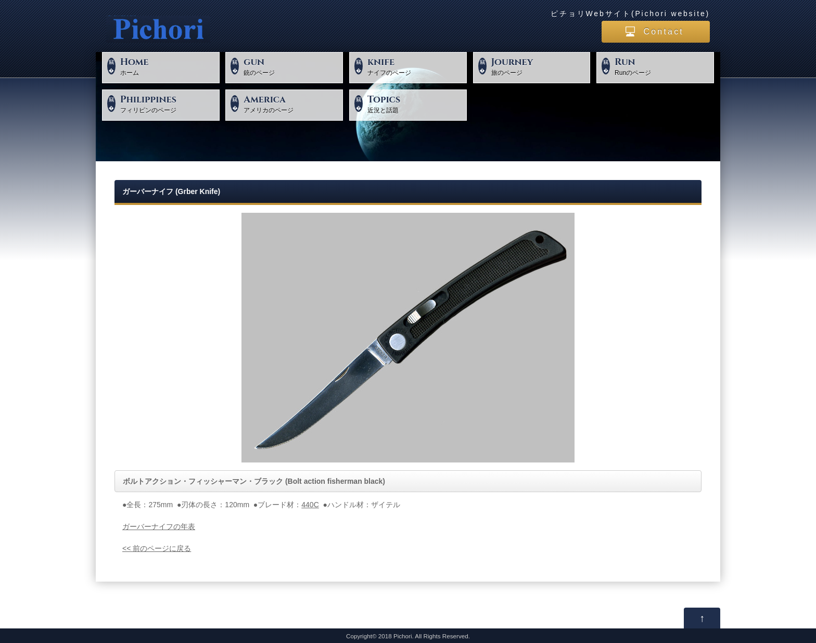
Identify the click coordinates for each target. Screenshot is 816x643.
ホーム (168, 66)
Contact (663, 31)
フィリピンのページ (168, 103)
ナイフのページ (415, 66)
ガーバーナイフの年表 (158, 526)
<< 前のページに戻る (156, 548)
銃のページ (292, 66)
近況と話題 (415, 103)
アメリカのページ (292, 103)
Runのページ (663, 66)
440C (309, 504)
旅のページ (539, 66)
